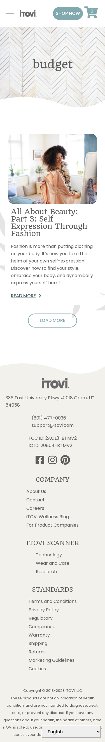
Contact (35, 500)
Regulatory (41, 618)
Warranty (39, 635)
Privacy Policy (44, 610)
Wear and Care (52, 563)
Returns (37, 652)
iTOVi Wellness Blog (47, 517)
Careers (35, 508)
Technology (49, 555)
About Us (36, 491)
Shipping (38, 643)
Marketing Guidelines (51, 660)
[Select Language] (71, 732)
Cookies (37, 669)
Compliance (42, 627)
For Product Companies (52, 525)
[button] (68, 13)
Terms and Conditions (53, 601)
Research (46, 572)
